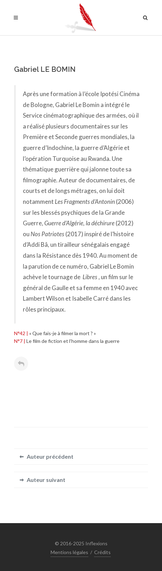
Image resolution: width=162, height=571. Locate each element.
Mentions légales (69, 552)
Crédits (102, 552)
